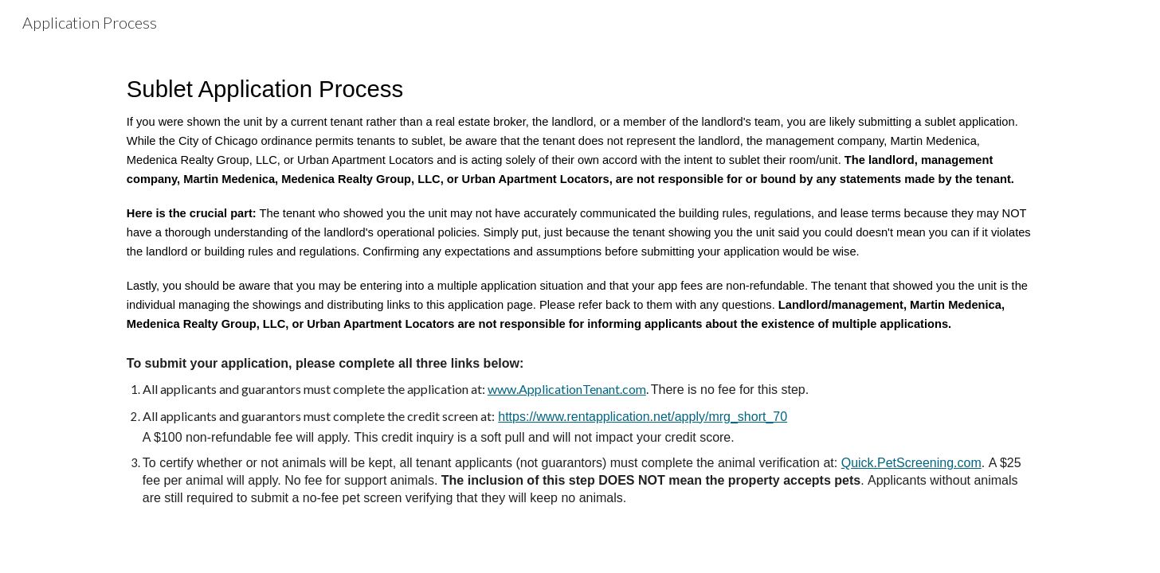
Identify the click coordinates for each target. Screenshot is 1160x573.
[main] (580, 288)
